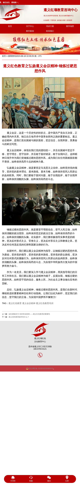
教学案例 (30, 31)
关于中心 (30, 26)
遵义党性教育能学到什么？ (19, 317)
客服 (31, 479)
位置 (67, 479)
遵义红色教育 (15, 303)
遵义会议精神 (28, 303)
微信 (49, 479)
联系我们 (50, 31)
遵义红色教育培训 (44, 303)
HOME (13, 479)
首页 (10, 26)
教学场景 (70, 26)
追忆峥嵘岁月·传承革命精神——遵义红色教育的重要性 (29, 314)
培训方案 (50, 26)
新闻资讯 (12, 56)
